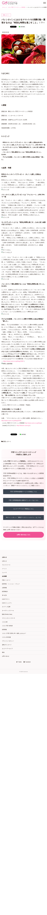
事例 (3, 652)
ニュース (4, 572)
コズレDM (4, 622)
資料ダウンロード (6, 644)
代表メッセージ (6, 580)
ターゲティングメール (8, 610)
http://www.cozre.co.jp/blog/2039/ (11, 420)
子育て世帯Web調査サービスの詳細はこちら (23, 491)
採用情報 (4, 629)
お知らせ (4, 557)
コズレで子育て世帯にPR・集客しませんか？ (14, 633)
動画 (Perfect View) (7, 614)
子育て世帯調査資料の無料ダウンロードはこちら (23, 500)
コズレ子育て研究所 (7, 625)
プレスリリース (6, 565)
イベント (4, 568)
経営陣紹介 (5, 591)
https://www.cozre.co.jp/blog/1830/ (13, 361)
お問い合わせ (5, 656)
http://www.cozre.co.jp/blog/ (33, 423)
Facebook (27, 662)
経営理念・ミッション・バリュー (11, 584)
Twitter (19, 662)
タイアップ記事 (6, 606)
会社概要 (4, 576)
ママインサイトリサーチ (8, 618)
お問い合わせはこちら (23, 534)
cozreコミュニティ (7, 603)
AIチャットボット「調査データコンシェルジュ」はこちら (23, 517)
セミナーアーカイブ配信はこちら (23, 509)
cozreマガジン (6, 599)
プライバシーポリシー (8, 641)
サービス (4, 595)
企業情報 (4, 587)
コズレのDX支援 (6, 637)
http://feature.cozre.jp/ (23, 425)
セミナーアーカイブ (7, 648)
